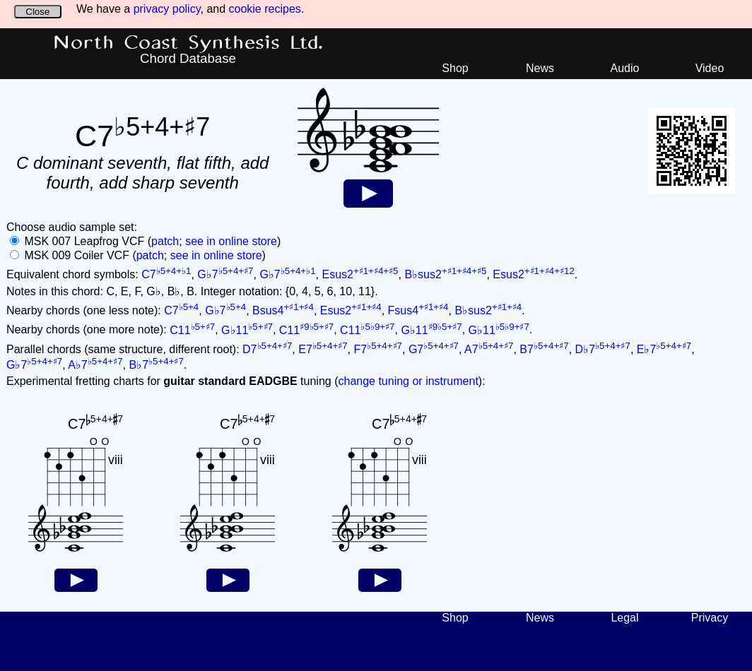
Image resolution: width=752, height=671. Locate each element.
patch (165, 241)
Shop (455, 68)
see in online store (231, 241)
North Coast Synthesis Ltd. (188, 43)
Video (709, 68)
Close (37, 11)
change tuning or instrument (408, 381)
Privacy (709, 618)
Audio (625, 68)
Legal (624, 618)
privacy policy (167, 9)
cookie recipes (265, 9)
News (540, 68)
